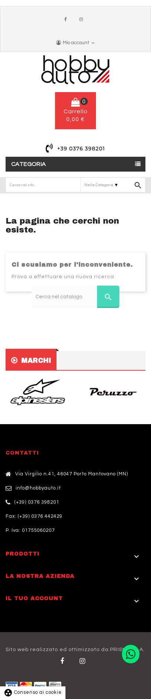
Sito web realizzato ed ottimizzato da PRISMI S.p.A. (75, 649)
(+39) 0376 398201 (37, 502)
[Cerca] (75, 297)
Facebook (67, 19)
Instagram (83, 19)
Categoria (28, 164)
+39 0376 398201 (81, 148)
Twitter (83, 661)
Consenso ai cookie (33, 692)
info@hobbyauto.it (38, 488)
